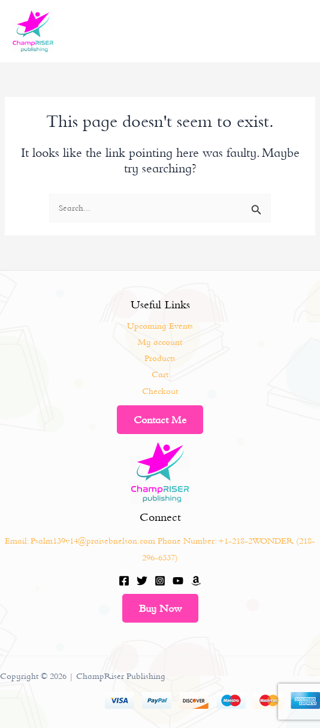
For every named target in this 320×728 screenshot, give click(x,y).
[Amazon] (196, 580)
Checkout (160, 391)
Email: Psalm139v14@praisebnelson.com (80, 540)
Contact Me (160, 419)
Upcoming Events (160, 325)
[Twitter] (142, 580)
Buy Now (160, 608)
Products (160, 358)
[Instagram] (160, 580)
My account (160, 341)
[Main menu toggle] (296, 31)
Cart (160, 374)
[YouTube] (178, 580)
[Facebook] (124, 580)
